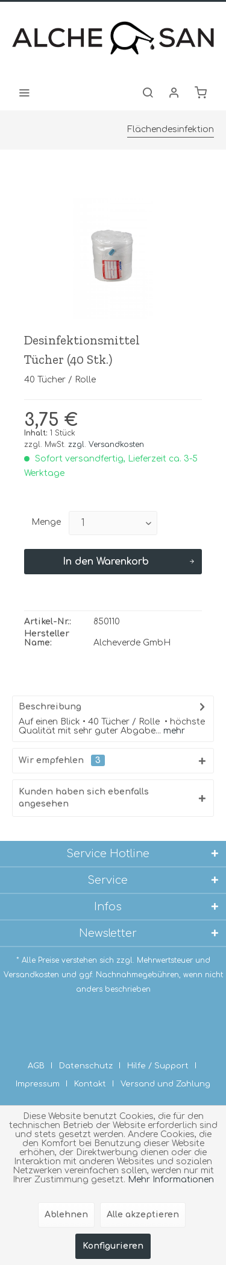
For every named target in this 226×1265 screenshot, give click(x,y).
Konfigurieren (113, 1246)
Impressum (38, 1084)
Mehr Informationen (171, 1179)
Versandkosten (31, 975)
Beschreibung (50, 706)
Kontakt (90, 1084)
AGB (36, 1066)
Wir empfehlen (62, 760)
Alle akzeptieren (143, 1214)
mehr (173, 730)
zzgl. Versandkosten (106, 444)
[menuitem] (24, 92)
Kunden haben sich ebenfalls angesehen (84, 797)
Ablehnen (66, 1214)
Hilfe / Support (158, 1066)
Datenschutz (86, 1066)
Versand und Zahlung (165, 1084)
